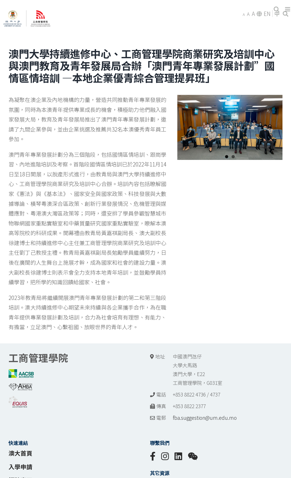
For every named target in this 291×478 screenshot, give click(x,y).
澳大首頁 (20, 453)
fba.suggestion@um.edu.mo (205, 417)
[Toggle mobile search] (276, 9)
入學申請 (20, 466)
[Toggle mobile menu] (288, 9)
